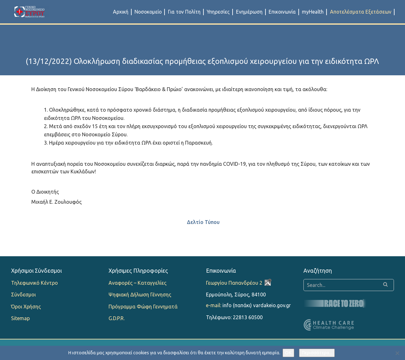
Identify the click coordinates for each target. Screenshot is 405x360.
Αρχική (120, 12)
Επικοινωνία (282, 12)
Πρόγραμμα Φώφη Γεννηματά (143, 306)
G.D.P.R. (117, 318)
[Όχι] (397, 353)
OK (288, 352)
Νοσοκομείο (148, 12)
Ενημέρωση (249, 12)
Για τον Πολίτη (184, 12)
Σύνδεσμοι (23, 294)
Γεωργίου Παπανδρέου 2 (234, 283)
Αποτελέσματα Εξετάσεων (360, 12)
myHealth (313, 12)
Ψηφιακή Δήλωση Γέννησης (140, 294)
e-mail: (213, 305)
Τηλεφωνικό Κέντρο (34, 283)
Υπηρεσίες (218, 12)
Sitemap (20, 318)
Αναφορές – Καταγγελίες (137, 283)
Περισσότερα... (317, 352)
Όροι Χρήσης (26, 306)
